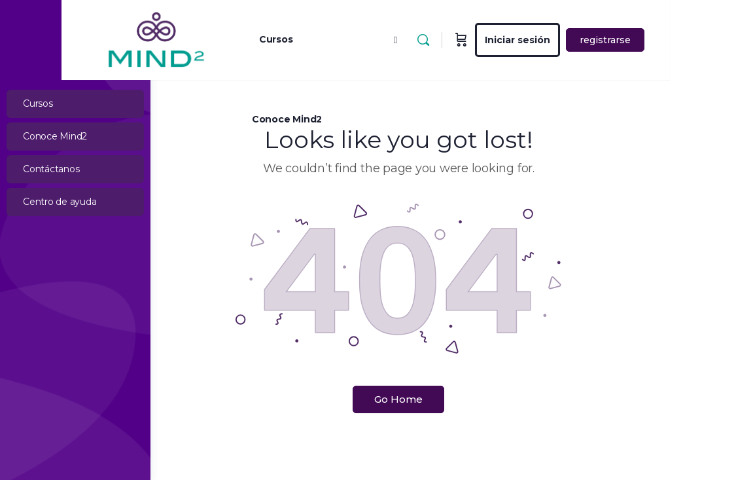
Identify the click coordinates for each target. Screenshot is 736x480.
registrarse (670, 40)
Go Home (443, 399)
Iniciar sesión (583, 40)
